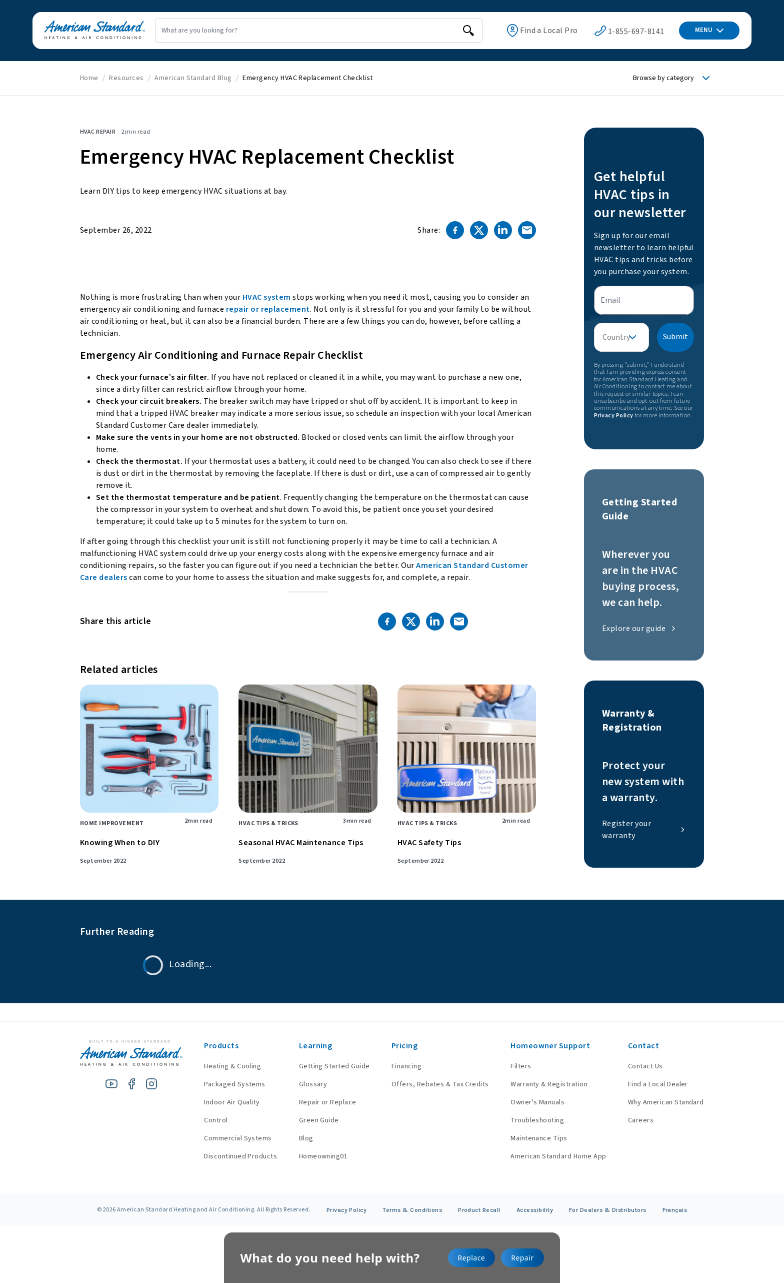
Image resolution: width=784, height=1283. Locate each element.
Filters (518, 1066)
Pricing (399, 1045)
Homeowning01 (316, 1156)
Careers (641, 1120)
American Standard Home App (556, 1156)
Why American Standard (666, 1102)
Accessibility (534, 1209)
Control (206, 1120)
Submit (675, 336)
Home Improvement (112, 823)
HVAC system (266, 297)
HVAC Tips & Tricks (268, 823)
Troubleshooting (535, 1120)
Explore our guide (640, 628)
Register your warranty (644, 829)
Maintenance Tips (536, 1138)
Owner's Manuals (535, 1102)
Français (675, 1209)
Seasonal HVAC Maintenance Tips (300, 842)
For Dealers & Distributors (607, 1209)
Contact (643, 1045)
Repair (522, 1257)
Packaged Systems (225, 1084)
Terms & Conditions (412, 1209)
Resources (126, 78)
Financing (401, 1066)
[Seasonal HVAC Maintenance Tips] (307, 749)
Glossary (306, 1084)
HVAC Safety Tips (430, 842)
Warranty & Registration (546, 1084)
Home (89, 78)
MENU (709, 30)
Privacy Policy (614, 415)
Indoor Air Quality (222, 1102)
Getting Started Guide (327, 1066)
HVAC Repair (98, 132)
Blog (299, 1138)
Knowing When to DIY (120, 842)
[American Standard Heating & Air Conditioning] (82, 31)
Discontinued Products (230, 1156)
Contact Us (645, 1066)
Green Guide (312, 1120)
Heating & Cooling (222, 1066)
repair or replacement (268, 309)
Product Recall (479, 1209)
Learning (308, 1045)
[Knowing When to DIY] (149, 749)
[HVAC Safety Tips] (467, 749)
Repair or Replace (320, 1102)
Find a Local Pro (533, 30)
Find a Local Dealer (658, 1084)
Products (211, 1045)
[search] (444, 30)
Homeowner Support (548, 1045)
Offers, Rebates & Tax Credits (435, 1084)
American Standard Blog (193, 78)
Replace (472, 1257)
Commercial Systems (228, 1138)
